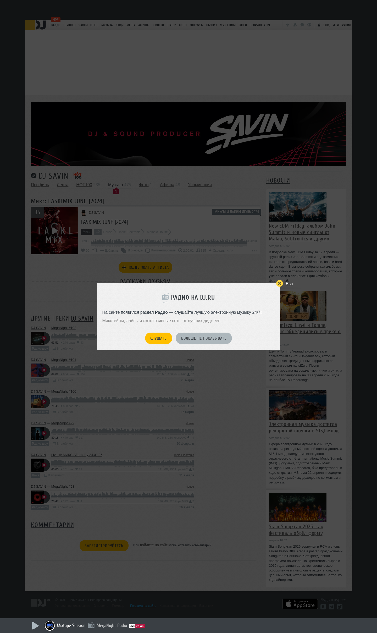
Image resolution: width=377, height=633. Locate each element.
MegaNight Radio (112, 625)
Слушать (158, 338)
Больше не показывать (204, 338)
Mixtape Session (71, 625)
